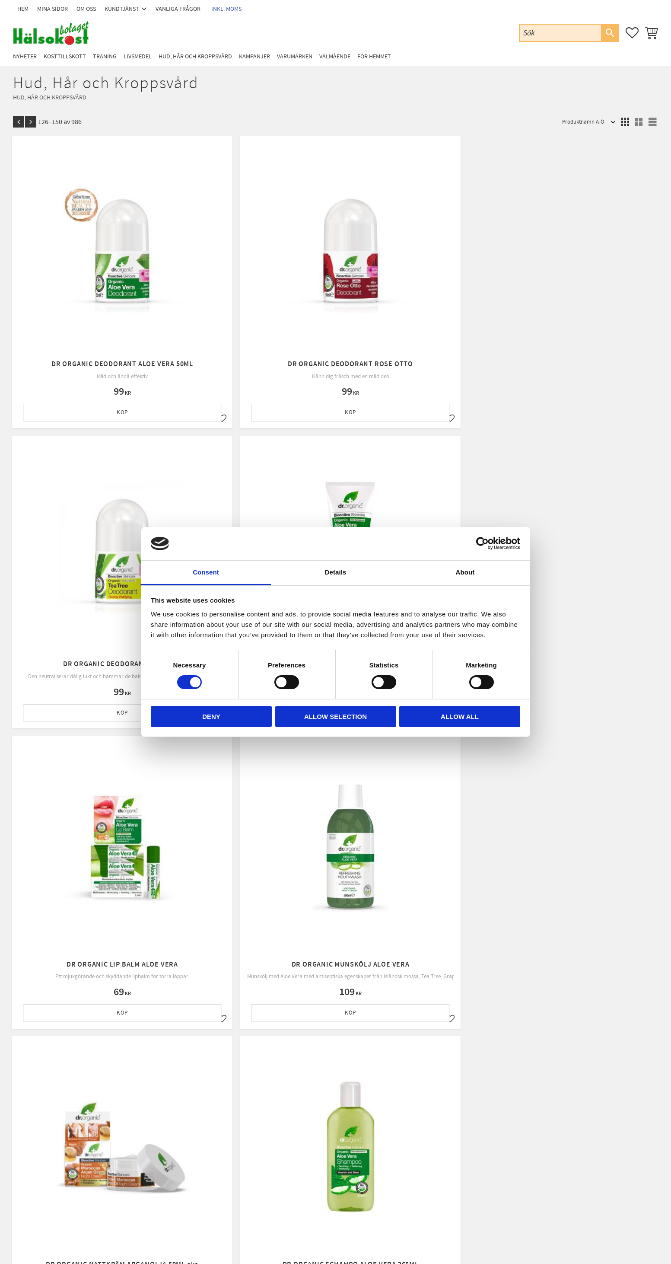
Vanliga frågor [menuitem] (178, 9)
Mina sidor (202, 1115)
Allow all (460, 716)
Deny (211, 716)
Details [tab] (336, 572)
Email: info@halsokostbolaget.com (78, 1138)
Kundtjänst (203, 1127)
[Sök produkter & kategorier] (560, 32)
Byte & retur (204, 1171)
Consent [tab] (206, 572)
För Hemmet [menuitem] (374, 56)
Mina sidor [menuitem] (52, 9)
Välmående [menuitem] (334, 56)
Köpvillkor (202, 1149)
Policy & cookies (208, 1160)
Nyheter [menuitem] (25, 56)
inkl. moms (226, 9)
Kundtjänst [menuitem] (122, 9)
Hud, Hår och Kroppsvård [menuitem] (195, 56)
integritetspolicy (386, 1039)
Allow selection (335, 716)
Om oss (198, 1137)
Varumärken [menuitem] (294, 56)
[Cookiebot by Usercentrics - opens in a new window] (482, 543)
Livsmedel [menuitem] (138, 56)
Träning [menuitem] (105, 56)
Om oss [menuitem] (86, 9)
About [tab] (465, 572)
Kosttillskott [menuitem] (65, 56)
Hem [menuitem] (23, 9)
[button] (632, 32)
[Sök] (609, 33)
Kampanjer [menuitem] (254, 56)
